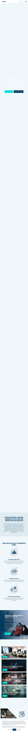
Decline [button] (19, 729)
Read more (8, 633)
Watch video (5, 695)
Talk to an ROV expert (18, 91)
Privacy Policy (15, 724)
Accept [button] (14, 729)
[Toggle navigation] (25, 1)
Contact (21, 1)
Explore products (9, 91)
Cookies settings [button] (9, 729)
